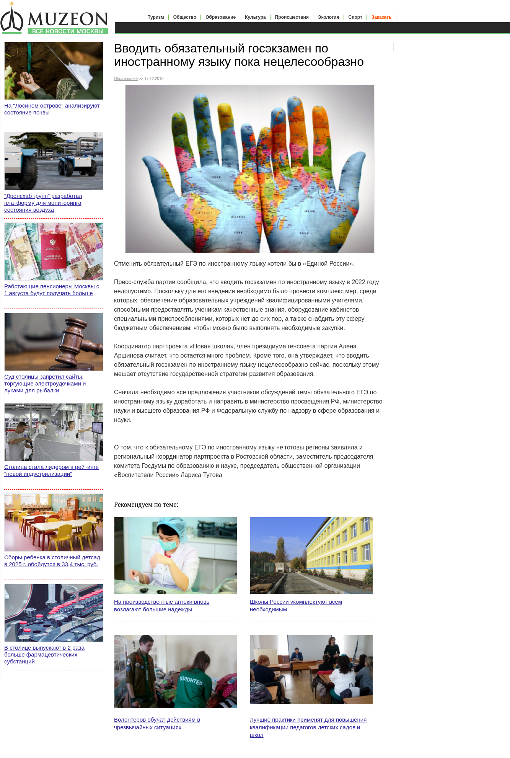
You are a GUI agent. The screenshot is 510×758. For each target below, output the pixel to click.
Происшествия (292, 17)
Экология (328, 17)
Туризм (156, 17)
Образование (220, 17)
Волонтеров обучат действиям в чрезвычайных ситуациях (157, 723)
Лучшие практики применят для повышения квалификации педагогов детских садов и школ (308, 727)
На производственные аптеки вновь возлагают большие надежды (161, 605)
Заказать (382, 17)
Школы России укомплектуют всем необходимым (296, 605)
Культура (255, 17)
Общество (185, 17)
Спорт (355, 17)
